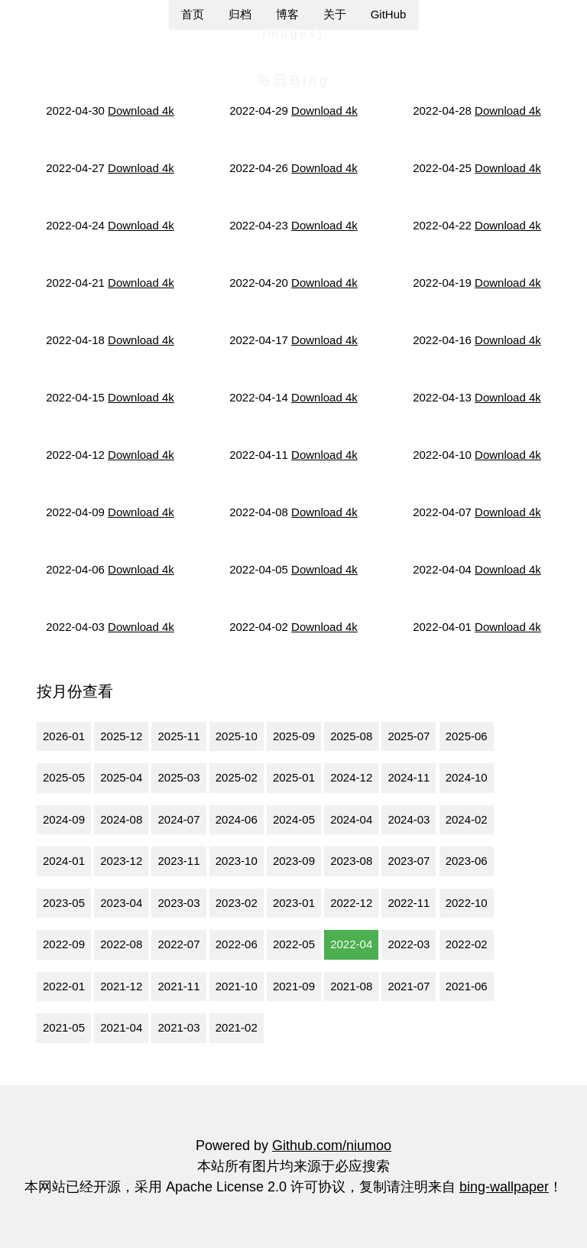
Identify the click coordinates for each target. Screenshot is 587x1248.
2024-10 (467, 777)
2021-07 (409, 986)
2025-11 (178, 736)
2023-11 (178, 860)
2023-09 (294, 860)
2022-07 (178, 944)
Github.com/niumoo (331, 1145)
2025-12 (121, 736)
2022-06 (237, 944)
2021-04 (121, 1027)
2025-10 (237, 736)
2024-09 (64, 819)
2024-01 (64, 860)
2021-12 (121, 986)
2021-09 (294, 986)
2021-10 (237, 986)
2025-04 (121, 777)
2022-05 (294, 944)
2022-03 (409, 944)
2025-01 (294, 777)
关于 (334, 14)
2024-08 (121, 819)
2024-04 (351, 819)
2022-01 (64, 986)
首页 (192, 14)
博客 (287, 14)
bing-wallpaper (504, 1186)
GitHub (389, 14)
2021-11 (178, 986)
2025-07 (409, 736)
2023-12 (121, 860)
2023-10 (237, 860)
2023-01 (294, 902)
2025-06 (467, 736)
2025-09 (294, 736)
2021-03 (178, 1027)
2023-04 (121, 902)
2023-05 (64, 902)
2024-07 (178, 819)
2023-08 (351, 860)
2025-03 (178, 777)
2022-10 (467, 902)
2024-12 (351, 777)
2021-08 (351, 986)
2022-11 (409, 902)
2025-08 (351, 736)
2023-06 (467, 860)
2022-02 (467, 944)
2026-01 (64, 736)
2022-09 (64, 944)
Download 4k (141, 110)
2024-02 (467, 819)
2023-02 (237, 902)
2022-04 (351, 944)
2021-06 (467, 986)
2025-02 (237, 777)
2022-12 (351, 902)
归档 (240, 14)
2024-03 (409, 819)
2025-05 (64, 777)
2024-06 (237, 819)
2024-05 (294, 819)
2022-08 (121, 944)
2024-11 (409, 777)
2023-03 (178, 902)
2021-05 (64, 1027)
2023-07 (409, 860)
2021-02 (237, 1027)
